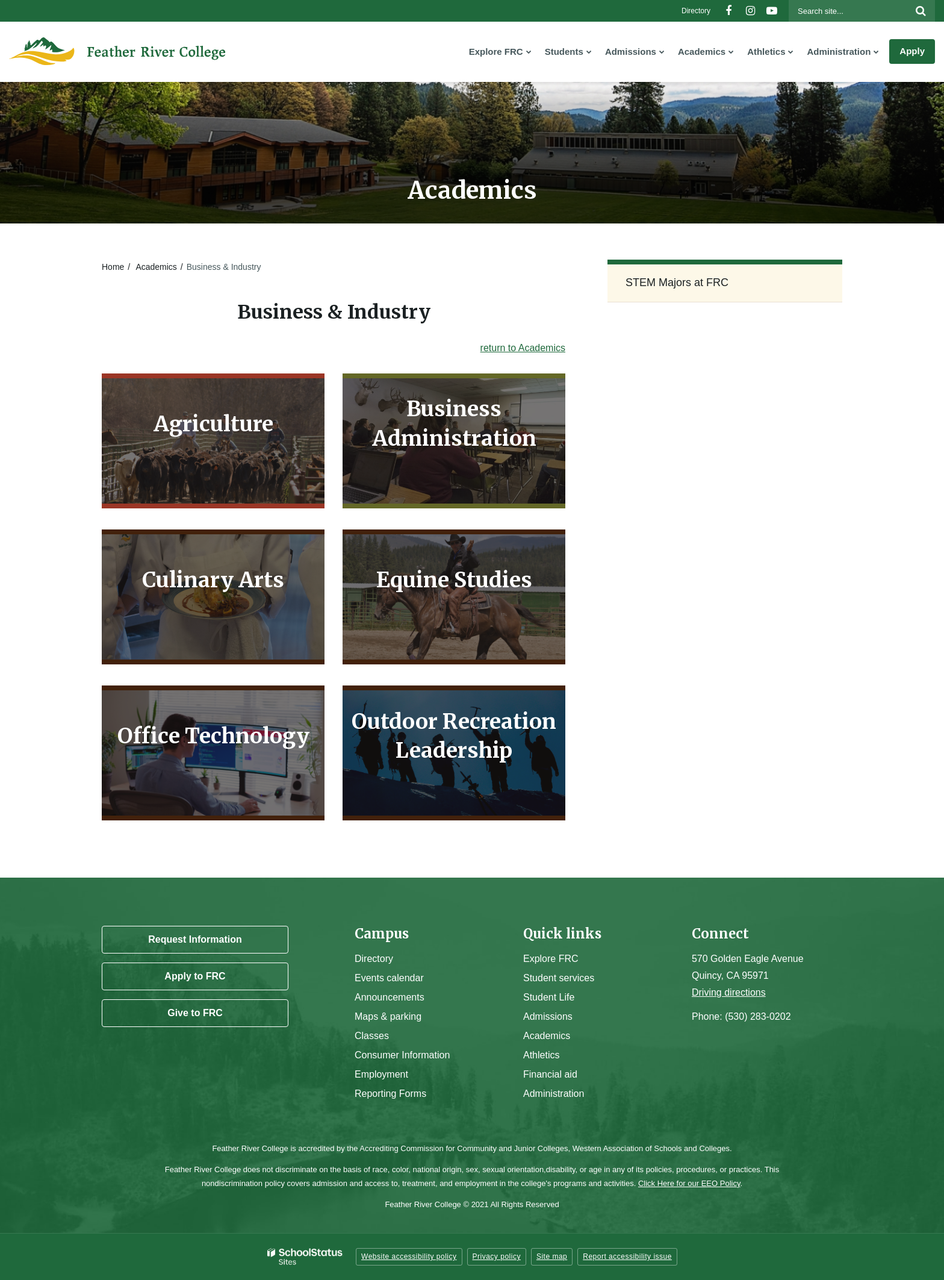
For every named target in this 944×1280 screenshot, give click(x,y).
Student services (558, 978)
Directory (696, 11)
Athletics (541, 1055)
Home (113, 267)
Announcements (389, 997)
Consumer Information (402, 1055)
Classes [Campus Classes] (372, 1036)
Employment (381, 1074)
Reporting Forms (390, 1093)
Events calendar (389, 978)
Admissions (548, 1016)
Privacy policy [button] (497, 1256)
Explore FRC (551, 959)
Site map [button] (551, 1256)
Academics (155, 267)
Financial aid (550, 1074)
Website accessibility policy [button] (409, 1256)
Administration (553, 1093)
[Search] (920, 11)
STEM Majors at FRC (677, 282)
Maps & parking (388, 1016)
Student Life (548, 997)
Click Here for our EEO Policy (689, 1183)
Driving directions (729, 992)
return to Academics (522, 348)
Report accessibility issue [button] (627, 1256)
